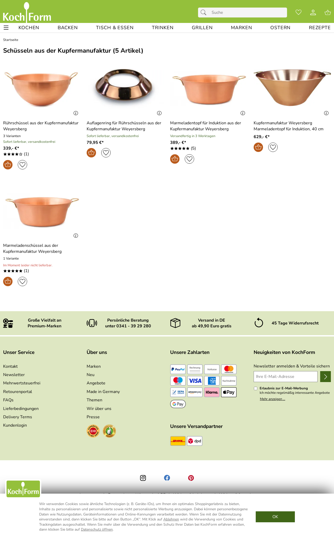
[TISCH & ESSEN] (114, 27)
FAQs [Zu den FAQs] (8, 400)
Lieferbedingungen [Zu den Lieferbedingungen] (21, 409)
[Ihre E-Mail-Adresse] (286, 376)
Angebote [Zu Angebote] (96, 383)
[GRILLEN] (202, 27)
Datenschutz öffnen (97, 529)
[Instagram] (143, 478)
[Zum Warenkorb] (328, 12)
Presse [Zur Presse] (93, 417)
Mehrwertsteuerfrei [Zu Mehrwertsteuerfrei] (21, 383)
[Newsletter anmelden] (325, 376)
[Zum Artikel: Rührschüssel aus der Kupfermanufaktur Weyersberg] (41, 126)
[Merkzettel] (298, 12)
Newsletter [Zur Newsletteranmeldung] (14, 375)
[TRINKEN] (162, 27)
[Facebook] (167, 478)
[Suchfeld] (242, 12)
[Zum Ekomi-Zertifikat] (109, 431)
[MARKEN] (241, 27)
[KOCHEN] (29, 27)
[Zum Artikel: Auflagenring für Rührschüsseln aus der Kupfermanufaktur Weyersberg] (125, 87)
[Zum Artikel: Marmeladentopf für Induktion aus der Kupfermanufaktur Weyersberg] (208, 126)
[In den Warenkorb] (8, 164)
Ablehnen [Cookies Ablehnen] (171, 519)
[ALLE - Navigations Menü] (6, 28)
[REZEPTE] (320, 27)
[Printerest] (191, 478)
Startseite (10, 40)
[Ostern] (280, 27)
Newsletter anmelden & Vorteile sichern (292, 366)
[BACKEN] (68, 27)
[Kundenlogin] (313, 12)
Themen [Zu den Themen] (94, 400)
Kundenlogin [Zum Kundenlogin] (15, 425)
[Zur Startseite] (27, 12)
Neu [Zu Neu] (90, 375)
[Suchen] (205, 12)
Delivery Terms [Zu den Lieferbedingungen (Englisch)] (17, 417)
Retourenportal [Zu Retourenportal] (17, 392)
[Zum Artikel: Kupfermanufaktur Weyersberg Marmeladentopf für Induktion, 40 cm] (292, 126)
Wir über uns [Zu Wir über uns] (99, 409)
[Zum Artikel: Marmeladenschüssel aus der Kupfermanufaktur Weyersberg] (41, 248)
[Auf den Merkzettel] (22, 164)
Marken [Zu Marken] (94, 366)
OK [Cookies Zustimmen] (275, 517)
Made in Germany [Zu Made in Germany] (103, 392)
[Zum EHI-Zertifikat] (93, 431)
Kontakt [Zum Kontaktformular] (10, 366)
